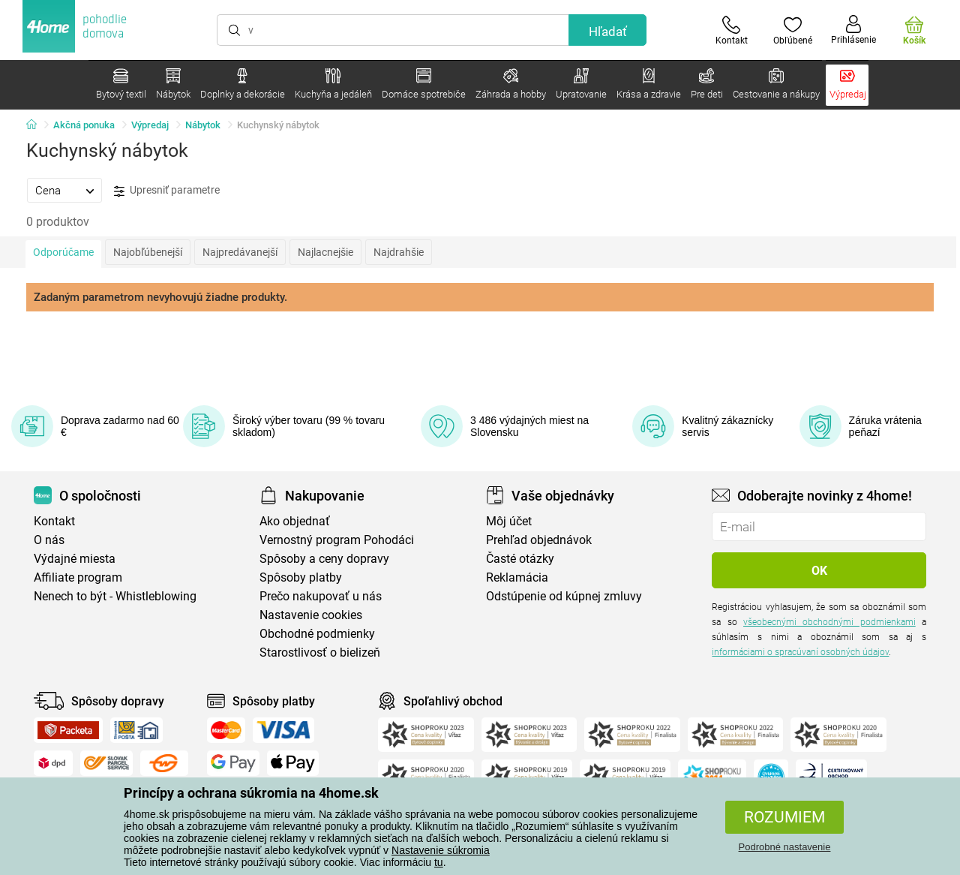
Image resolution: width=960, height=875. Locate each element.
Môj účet (509, 521)
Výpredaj (150, 125)
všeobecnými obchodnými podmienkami (829, 622)
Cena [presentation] (48, 190)
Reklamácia (517, 577)
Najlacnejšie (325, 252)
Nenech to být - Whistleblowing (115, 596)
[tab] (64, 190)
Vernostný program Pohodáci (337, 540)
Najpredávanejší (240, 252)
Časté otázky (520, 558)
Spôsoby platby (301, 577)
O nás (49, 540)
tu (438, 862)
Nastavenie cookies (311, 615)
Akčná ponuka (84, 125)
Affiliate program (78, 577)
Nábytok (202, 125)
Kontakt (54, 521)
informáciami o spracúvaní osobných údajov (800, 652)
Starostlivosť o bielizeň (320, 652)
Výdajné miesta (75, 558)
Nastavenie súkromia (441, 850)
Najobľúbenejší (147, 252)
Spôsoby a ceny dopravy (324, 558)
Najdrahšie (399, 252)
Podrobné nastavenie (785, 846)
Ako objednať (295, 521)
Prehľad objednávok (539, 540)
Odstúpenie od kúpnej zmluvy (564, 596)
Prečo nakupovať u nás (321, 596)
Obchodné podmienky (317, 633)
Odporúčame (63, 252)
